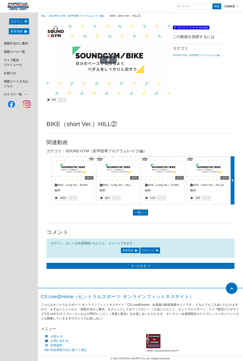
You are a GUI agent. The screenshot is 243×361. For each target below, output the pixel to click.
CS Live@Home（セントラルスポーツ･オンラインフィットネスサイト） (117, 296)
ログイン (19, 21)
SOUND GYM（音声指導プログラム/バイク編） (77, 16)
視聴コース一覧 (14, 51)
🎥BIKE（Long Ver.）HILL (115, 185)
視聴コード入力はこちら (16, 84)
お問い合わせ (58, 341)
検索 (216, 6)
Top (43, 16)
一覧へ (140, 212)
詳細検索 (231, 6)
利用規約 (55, 345)
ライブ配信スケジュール (13, 62)
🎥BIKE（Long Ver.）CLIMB (162, 185)
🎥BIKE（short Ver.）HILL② (207, 185)
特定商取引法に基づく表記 (67, 350)
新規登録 (19, 31)
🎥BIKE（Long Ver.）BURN (71, 185)
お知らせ (10, 73)
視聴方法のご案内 (16, 43)
